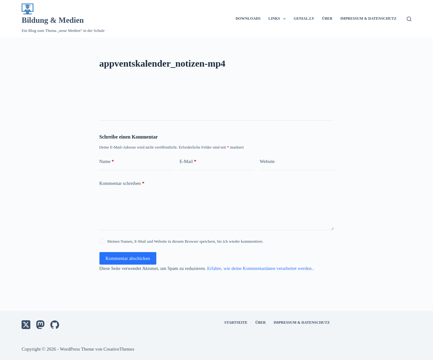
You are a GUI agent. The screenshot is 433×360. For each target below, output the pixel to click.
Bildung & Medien (53, 20)
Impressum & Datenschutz (368, 18)
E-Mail (187, 161)
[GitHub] (54, 324)
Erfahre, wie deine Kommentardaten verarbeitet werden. (260, 268)
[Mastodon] (40, 324)
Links (278, 19)
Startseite (236, 322)
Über (327, 18)
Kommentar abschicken (128, 258)
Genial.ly (304, 18)
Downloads (247, 18)
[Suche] (409, 19)
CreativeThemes (118, 349)
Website (267, 161)
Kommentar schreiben (121, 183)
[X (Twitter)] (26, 324)
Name (106, 161)
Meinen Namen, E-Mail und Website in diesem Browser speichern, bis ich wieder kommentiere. (185, 241)
